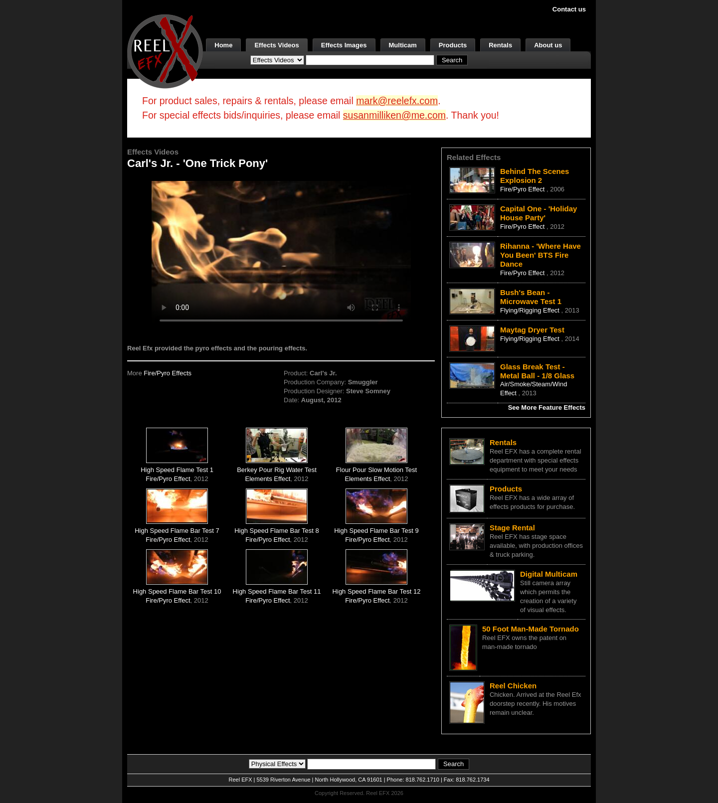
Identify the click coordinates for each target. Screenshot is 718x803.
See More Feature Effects (546, 407)
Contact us (569, 9)
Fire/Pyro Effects (167, 373)
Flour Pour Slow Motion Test (376, 470)
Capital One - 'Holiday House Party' (538, 213)
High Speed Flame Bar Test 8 (276, 530)
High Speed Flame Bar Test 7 (177, 530)
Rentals (500, 45)
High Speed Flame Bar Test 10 (177, 591)
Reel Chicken (513, 685)
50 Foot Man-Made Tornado (530, 629)
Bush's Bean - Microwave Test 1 (530, 297)
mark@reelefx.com (397, 100)
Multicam (403, 45)
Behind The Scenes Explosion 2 (534, 175)
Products (453, 45)
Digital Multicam (548, 574)
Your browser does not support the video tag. (281, 253)
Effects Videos (276, 45)
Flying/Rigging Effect (530, 310)
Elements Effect (268, 478)
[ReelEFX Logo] (165, 50)
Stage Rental (512, 527)
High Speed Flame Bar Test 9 (376, 530)
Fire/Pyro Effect (168, 478)
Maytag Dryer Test (532, 329)
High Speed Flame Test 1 (177, 470)
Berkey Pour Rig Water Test (277, 470)
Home (223, 45)
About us (548, 45)
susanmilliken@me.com (394, 115)
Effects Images (344, 45)
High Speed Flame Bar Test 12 (377, 591)
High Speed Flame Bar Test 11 (277, 591)
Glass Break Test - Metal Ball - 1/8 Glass (537, 371)
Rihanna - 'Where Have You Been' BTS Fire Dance (540, 255)
